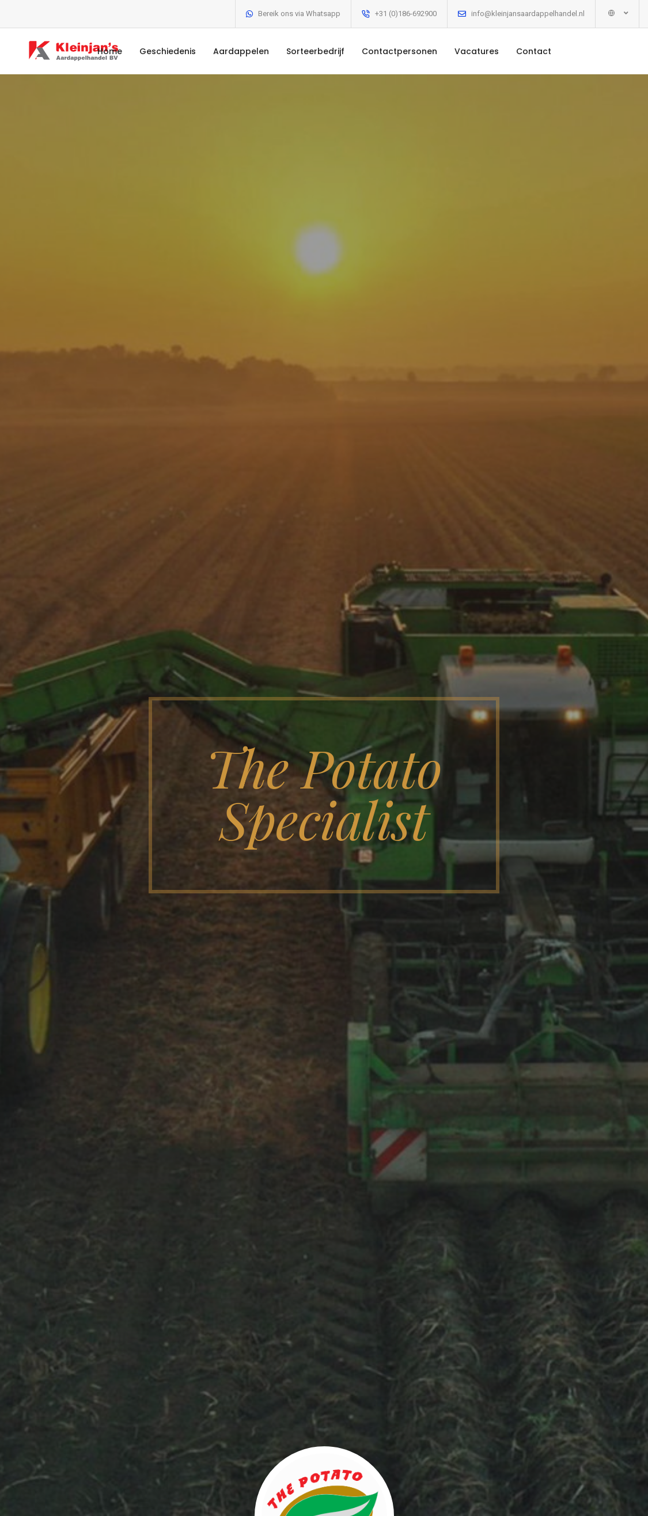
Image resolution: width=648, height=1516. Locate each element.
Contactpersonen (399, 51)
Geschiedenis (167, 51)
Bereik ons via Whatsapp (299, 13)
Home (109, 51)
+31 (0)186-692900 (406, 13)
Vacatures (476, 51)
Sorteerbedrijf (315, 51)
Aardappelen (241, 51)
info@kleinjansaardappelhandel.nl (528, 13)
